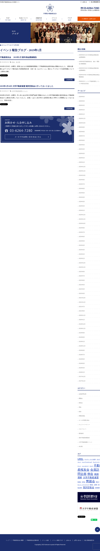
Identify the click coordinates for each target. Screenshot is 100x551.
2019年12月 (82, 324)
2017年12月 (82, 376)
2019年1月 (82, 341)
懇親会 (81, 398)
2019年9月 (82, 333)
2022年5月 (82, 284)
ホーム (4, 45)
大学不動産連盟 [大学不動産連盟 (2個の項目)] (91, 477)
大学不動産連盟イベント (20, 91)
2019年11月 (82, 328)
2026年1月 (82, 114)
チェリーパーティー (84, 424)
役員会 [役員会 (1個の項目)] (79, 482)
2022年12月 (82, 263)
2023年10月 (82, 223)
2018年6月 (82, 359)
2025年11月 (82, 118)
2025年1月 (82, 162)
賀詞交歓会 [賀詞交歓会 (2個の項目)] (88, 487)
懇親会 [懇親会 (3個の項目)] (90, 481)
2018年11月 (82, 346)
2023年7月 (82, 232)
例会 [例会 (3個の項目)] (90, 474)
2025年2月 (82, 158)
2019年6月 (82, 337)
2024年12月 (82, 166)
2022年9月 (82, 271)
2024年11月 (82, 171)
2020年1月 (82, 319)
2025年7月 (82, 136)
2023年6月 (82, 236)
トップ (8, 19)
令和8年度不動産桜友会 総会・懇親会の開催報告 (89, 62)
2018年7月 (82, 354)
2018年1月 (82, 372)
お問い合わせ (89, 19)
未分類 (18, 62)
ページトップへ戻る (97, 529)
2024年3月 (82, 201)
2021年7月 (82, 306)
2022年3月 (82, 293)
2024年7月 (82, 184)
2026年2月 (82, 109)
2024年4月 (82, 197)
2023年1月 (82, 258)
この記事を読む (69, 79)
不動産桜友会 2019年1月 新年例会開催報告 (18, 57)
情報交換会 (82, 416)
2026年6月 (82, 96)
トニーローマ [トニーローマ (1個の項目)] (85, 466)
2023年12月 (82, 214)
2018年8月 (82, 350)
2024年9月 (82, 179)
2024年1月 (82, 210)
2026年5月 (82, 101)
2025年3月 (82, 153)
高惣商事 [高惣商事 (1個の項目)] (97, 487)
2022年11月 (82, 267)
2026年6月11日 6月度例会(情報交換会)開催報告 (89, 56)
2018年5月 (82, 363)
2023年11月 (82, 219)
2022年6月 (82, 280)
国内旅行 (81, 433)
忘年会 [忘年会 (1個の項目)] (83, 482)
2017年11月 (82, 381)
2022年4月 (82, 289)
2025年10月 (82, 123)
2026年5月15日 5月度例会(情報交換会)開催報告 (89, 69)
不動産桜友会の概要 (23, 19)
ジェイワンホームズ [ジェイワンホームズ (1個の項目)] (87, 462)
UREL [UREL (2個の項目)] (80, 459)
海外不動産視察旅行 (84, 437)
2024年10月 (82, 175)
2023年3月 (82, 249)
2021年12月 (82, 298)
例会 (13, 62)
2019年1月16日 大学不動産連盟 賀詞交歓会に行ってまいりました (26, 86)
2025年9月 (82, 127)
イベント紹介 (54, 19)
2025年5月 (82, 145)
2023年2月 (82, 254)
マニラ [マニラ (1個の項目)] (91, 466)
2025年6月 (82, 140)
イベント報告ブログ (70, 19)
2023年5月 (82, 241)
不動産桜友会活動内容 (39, 19)
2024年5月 (82, 193)
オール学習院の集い (84, 420)
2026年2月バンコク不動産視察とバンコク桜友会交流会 (89, 82)
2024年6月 (82, 188)
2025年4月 (82, 149)
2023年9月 (82, 228)
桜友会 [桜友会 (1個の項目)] (91, 484)
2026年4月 (82, 105)
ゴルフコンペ (82, 429)
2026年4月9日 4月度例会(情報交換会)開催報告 (89, 76)
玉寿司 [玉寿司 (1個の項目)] (95, 484)
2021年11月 (82, 302)
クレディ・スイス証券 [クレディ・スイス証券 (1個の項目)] (90, 459)
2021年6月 (82, 311)
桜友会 (81, 403)
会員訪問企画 (82, 394)
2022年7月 (82, 276)
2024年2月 (82, 206)
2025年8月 (82, 131)
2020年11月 (82, 315)
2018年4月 (82, 368)
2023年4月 (82, 245)
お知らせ (84, 2)
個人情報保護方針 (95, 2)
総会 (80, 411)
